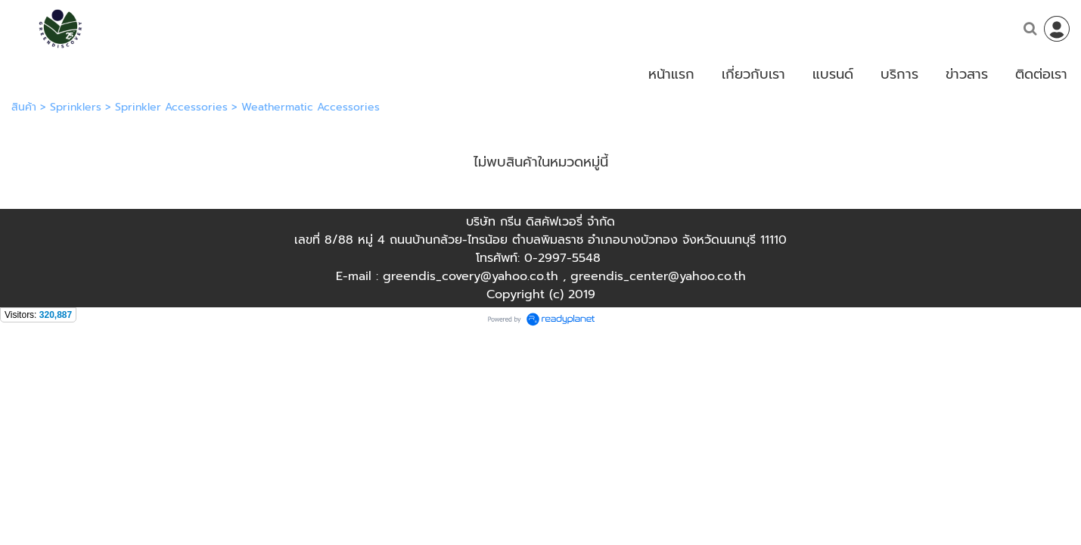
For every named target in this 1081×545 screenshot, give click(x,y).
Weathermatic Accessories (310, 107)
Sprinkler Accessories (171, 107)
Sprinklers (75, 107)
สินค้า (23, 107)
